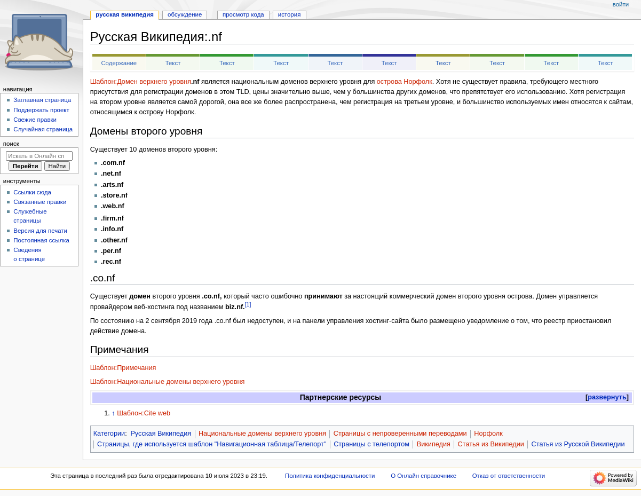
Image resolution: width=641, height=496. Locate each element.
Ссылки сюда (32, 192)
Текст (173, 63)
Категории (109, 433)
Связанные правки (39, 202)
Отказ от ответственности (508, 476)
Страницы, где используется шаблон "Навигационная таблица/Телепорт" (211, 444)
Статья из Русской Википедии (578, 444)
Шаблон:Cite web (143, 413)
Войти (621, 4)
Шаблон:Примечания (123, 368)
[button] (607, 397)
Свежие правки (35, 119)
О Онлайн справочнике (423, 476)
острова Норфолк (404, 81)
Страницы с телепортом (371, 444)
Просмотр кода (243, 14)
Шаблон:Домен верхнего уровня (140, 81)
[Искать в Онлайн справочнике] (39, 156)
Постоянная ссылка (41, 240)
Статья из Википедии (491, 444)
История (289, 14)
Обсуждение (185, 14)
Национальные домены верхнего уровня (262, 433)
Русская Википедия (160, 433)
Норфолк (488, 433)
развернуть (607, 397)
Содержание (119, 63)
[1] (248, 304)
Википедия (433, 444)
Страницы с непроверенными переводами (400, 433)
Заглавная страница (42, 100)
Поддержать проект (41, 110)
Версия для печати (40, 230)
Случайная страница (43, 129)
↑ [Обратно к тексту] (113, 413)
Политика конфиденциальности (330, 476)
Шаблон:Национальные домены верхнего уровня (167, 381)
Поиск (11, 143)
